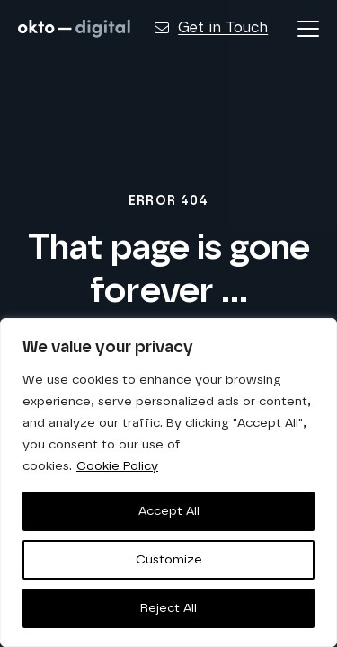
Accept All (169, 511)
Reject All (168, 608)
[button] (308, 29)
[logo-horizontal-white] (74, 29)
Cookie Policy (117, 466)
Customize (169, 560)
